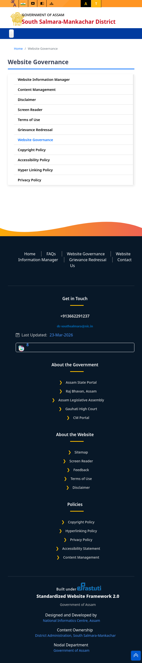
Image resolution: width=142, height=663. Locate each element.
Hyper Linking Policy (35, 170)
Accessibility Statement (81, 548)
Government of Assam (44, 14)
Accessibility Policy (34, 160)
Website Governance (35, 139)
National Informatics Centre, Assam (71, 620)
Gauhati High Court (81, 408)
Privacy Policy (29, 180)
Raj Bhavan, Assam (81, 391)
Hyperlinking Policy (81, 530)
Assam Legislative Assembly (81, 400)
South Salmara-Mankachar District (69, 21)
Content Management (37, 89)
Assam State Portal (81, 382)
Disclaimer (27, 99)
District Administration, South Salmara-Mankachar (75, 635)
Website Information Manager (44, 79)
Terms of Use (29, 119)
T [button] (96, 3)
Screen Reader (30, 109)
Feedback (81, 469)
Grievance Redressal (35, 129)
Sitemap (81, 452)
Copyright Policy (32, 149)
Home (18, 48)
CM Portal (81, 417)
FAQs (51, 254)
